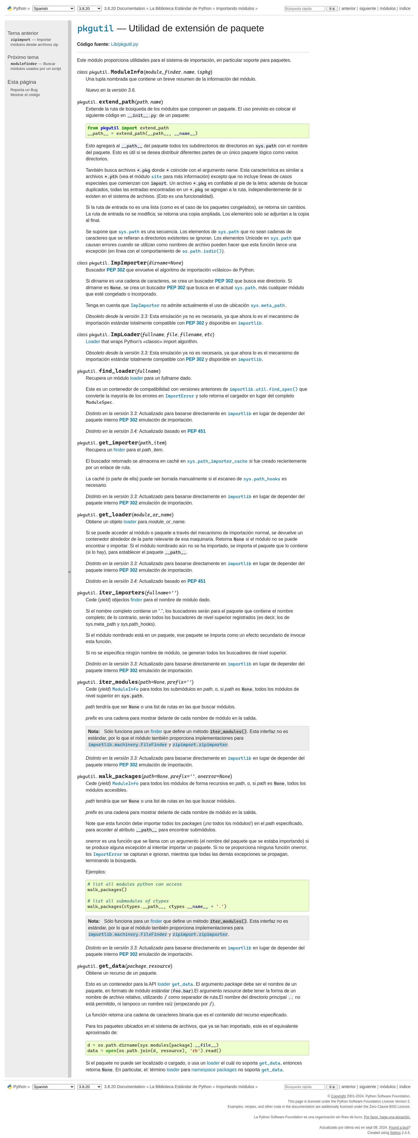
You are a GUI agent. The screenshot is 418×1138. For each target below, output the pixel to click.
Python (19, 8)
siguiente (367, 8)
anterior (349, 8)
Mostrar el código (25, 95)
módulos (387, 8)
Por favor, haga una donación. (387, 1117)
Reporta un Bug (23, 90)
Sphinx (395, 1133)
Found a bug (398, 1128)
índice (404, 8)
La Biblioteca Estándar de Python (181, 8)
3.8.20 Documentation (124, 8)
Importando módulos (235, 8)
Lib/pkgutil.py (124, 44)
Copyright (338, 1096)
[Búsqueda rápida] (304, 8)
